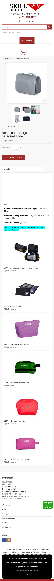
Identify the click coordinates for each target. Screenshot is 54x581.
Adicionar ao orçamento (13, 157)
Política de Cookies (8, 518)
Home (4, 510)
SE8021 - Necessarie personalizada (16, 383)
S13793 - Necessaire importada (15, 421)
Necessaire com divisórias (13, 306)
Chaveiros (15, 552)
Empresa (5, 514)
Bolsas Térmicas (32, 550)
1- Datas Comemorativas (14, 550)
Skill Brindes (6, 59)
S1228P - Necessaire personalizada (16, 459)
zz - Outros (16, 59)
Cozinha (45, 552)
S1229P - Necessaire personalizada (16, 344)
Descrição (7, 169)
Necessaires (25, 59)
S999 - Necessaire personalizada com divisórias (21, 268)
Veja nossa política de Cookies (27, 571)
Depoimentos (6, 527)
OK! (27, 574)
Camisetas (45, 550)
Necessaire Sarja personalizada (14, 134)
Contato (4, 523)
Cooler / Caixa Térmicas (30, 552)
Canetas (6, 552)
